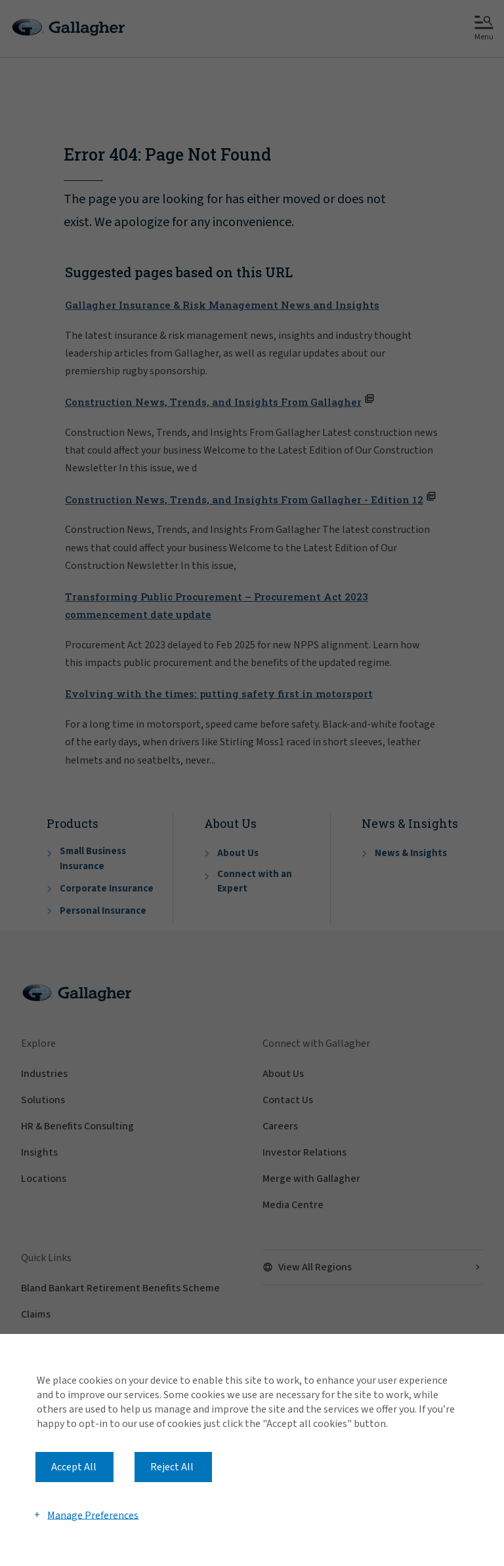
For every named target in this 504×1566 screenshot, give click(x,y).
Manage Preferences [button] (92, 1515)
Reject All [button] (172, 1467)
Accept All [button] (73, 1467)
